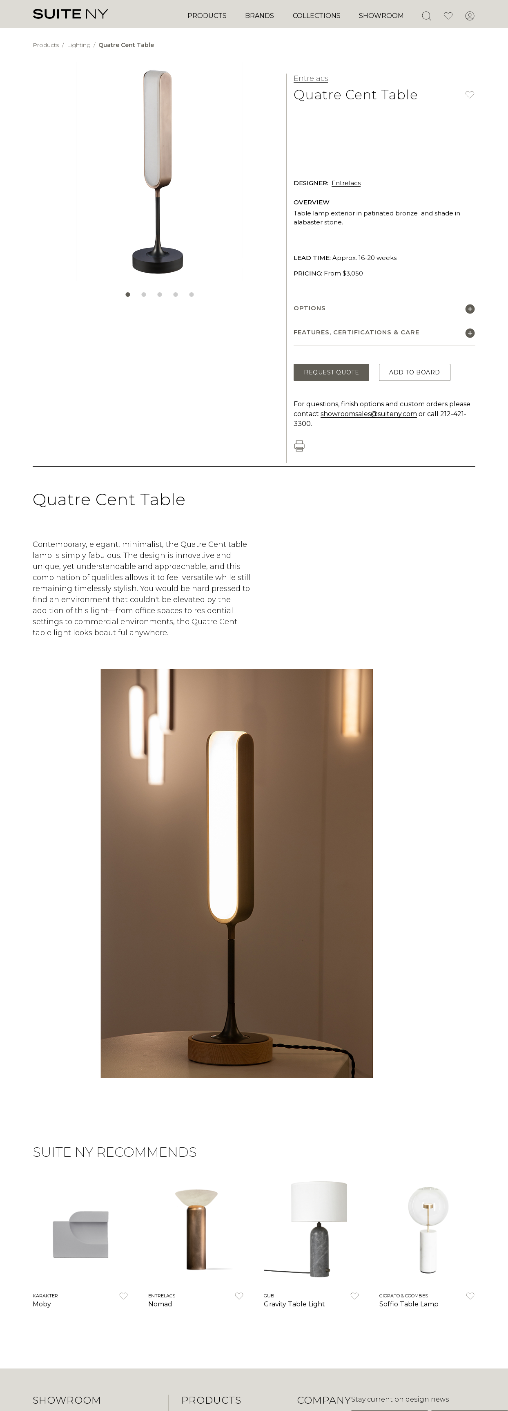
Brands (259, 16)
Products (207, 16)
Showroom (381, 16)
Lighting (79, 45)
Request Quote (331, 372)
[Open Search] (426, 16)
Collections (317, 16)
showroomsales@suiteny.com (369, 414)
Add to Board (414, 372)
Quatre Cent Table (126, 45)
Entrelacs (311, 78)
